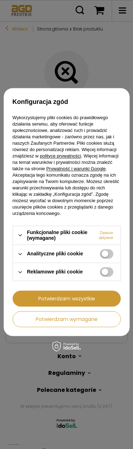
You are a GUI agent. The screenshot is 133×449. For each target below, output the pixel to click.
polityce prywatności (60, 156)
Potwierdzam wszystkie (66, 298)
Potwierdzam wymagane (67, 319)
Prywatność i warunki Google (76, 168)
